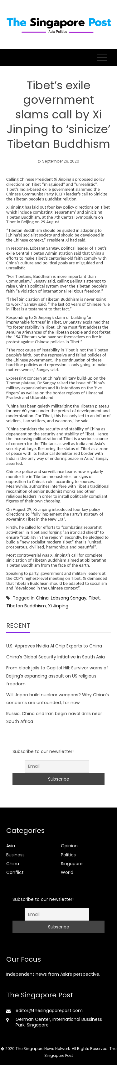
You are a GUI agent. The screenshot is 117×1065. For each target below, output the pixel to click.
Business (15, 855)
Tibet (94, 598)
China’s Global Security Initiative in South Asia (55, 657)
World (67, 872)
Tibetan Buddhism (26, 606)
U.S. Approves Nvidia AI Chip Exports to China (54, 646)
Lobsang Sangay (68, 598)
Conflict (15, 872)
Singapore (72, 863)
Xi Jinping (58, 606)
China (42, 598)
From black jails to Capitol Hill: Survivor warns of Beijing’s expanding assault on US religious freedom (57, 676)
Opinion (69, 846)
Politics (68, 855)
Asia (10, 846)
